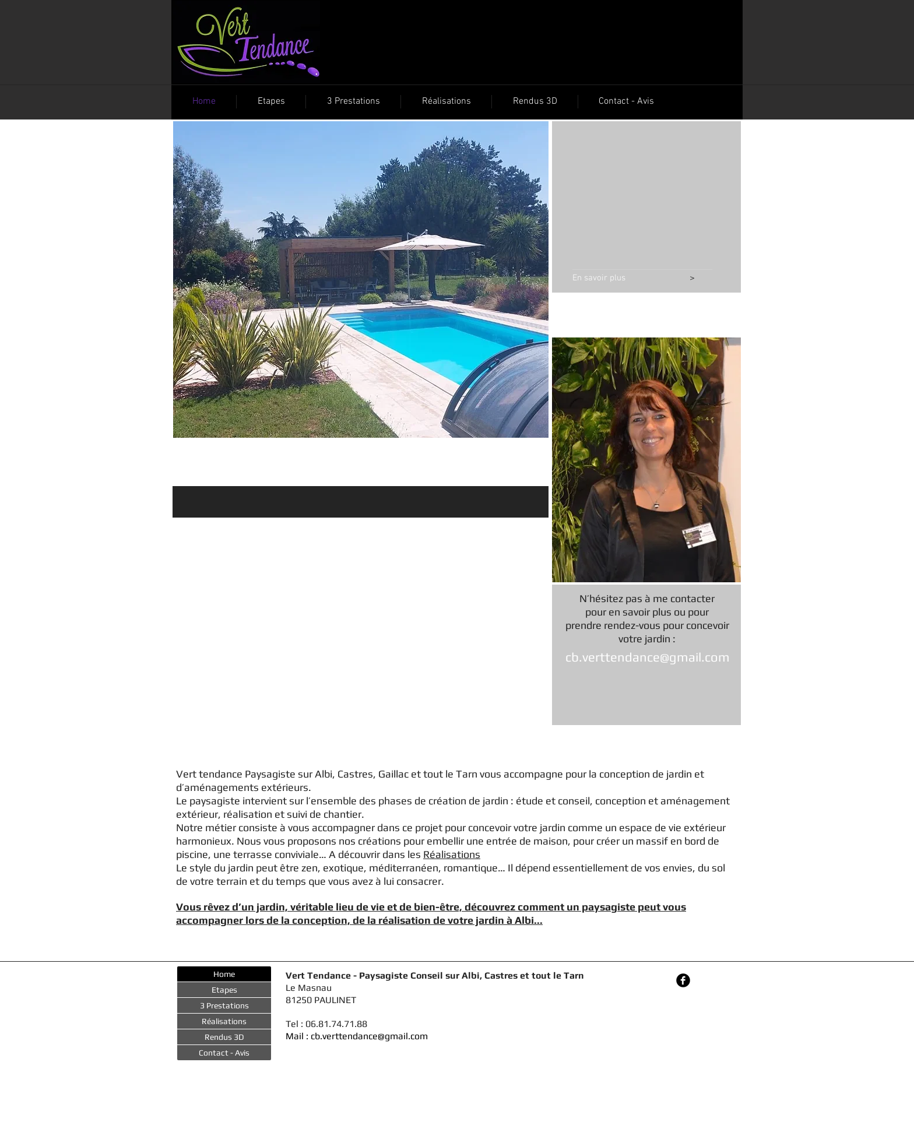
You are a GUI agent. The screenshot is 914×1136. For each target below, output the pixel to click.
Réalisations (451, 854)
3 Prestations (224, 1005)
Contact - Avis (224, 1052)
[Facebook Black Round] (683, 980)
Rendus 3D (224, 1037)
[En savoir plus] (623, 278)
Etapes (224, 989)
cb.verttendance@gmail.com (647, 656)
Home (224, 974)
